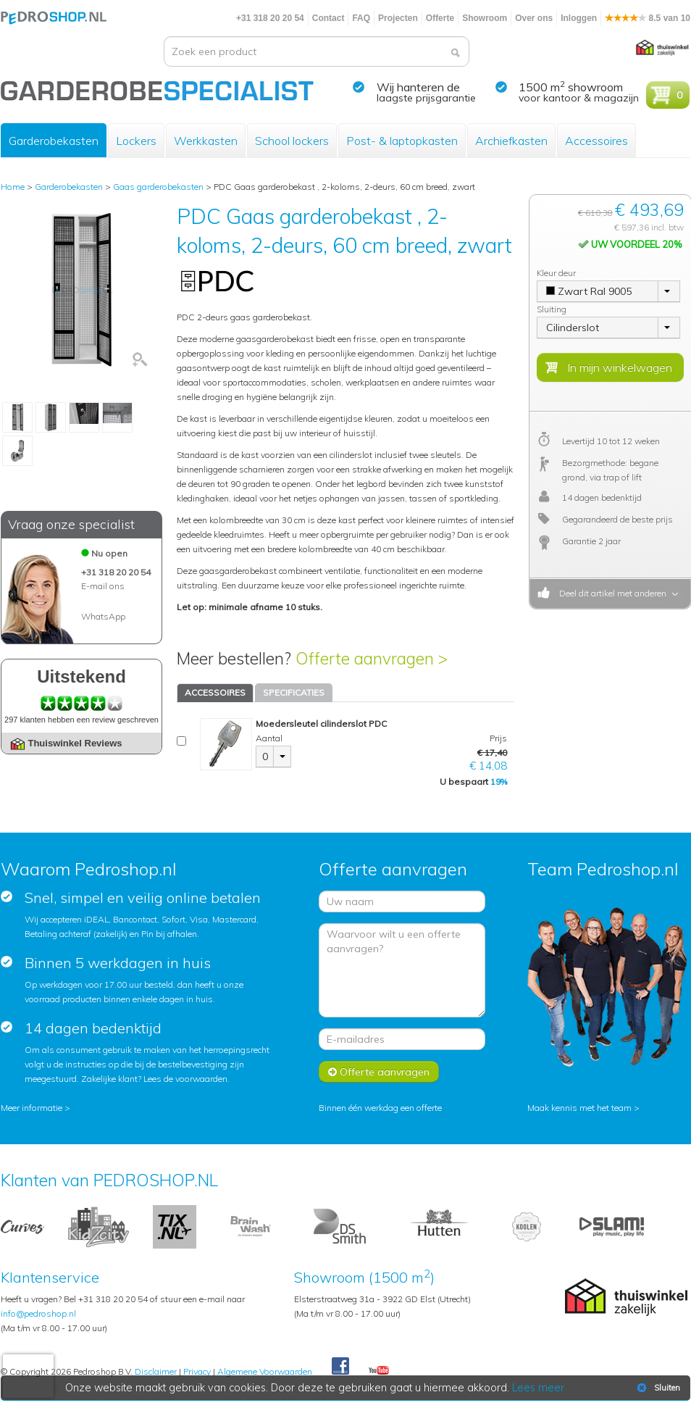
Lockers (136, 140)
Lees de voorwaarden (185, 1078)
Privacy (197, 1371)
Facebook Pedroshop (340, 1367)
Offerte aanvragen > (372, 658)
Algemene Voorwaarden (264, 1371)
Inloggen (579, 18)
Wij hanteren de (418, 87)
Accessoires (596, 140)
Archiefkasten (511, 140)
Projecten (398, 18)
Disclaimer (156, 1371)
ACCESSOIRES (215, 692)
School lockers (292, 140)
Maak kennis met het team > (583, 1107)
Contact (328, 18)
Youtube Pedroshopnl (379, 1371)
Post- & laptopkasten (402, 140)
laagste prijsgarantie (426, 97)
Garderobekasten (54, 140)
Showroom (484, 18)
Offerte (440, 18)
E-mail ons (103, 585)
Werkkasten (206, 140)
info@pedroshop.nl (38, 1313)
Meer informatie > (35, 1107)
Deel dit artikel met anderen (610, 593)
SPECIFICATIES (293, 692)
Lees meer (539, 1387)
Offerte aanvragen (379, 1071)
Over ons (534, 18)
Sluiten (657, 1387)
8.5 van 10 (647, 18)
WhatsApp (103, 616)
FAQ (361, 18)
